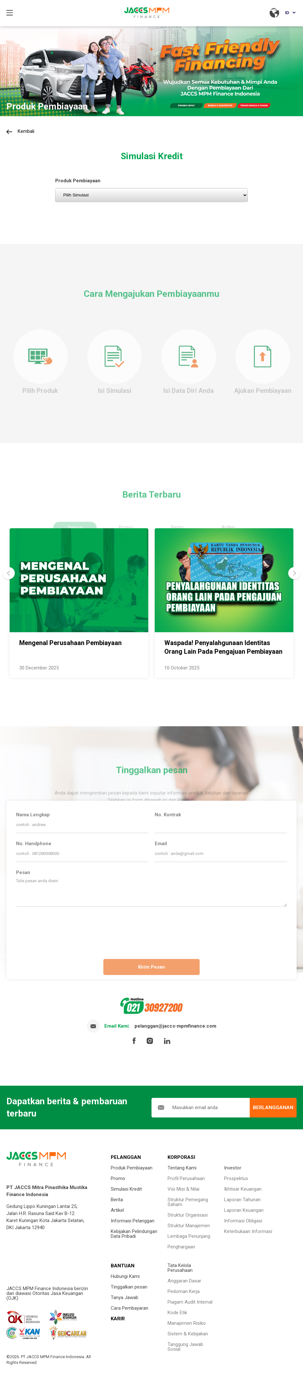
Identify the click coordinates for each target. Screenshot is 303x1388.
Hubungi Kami (125, 1276)
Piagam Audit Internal (190, 1302)
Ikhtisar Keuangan (243, 1189)
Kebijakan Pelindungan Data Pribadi (134, 1234)
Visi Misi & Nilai (183, 1189)
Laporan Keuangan (244, 1210)
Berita (117, 1200)
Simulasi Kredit (126, 1189)
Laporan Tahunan (242, 1200)
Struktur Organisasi (188, 1215)
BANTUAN (122, 1266)
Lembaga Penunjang (189, 1236)
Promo (118, 1178)
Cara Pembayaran (129, 1308)
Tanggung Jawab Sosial (185, 1346)
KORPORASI (181, 1157)
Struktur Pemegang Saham (188, 1202)
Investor (232, 1168)
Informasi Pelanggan (132, 1221)
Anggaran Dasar (184, 1281)
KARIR (118, 1319)
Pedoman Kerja (184, 1291)
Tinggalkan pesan (129, 1287)
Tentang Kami (182, 1168)
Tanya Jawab (124, 1297)
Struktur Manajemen (189, 1226)
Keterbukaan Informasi (248, 1231)
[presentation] (151, 930)
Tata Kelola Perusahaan (180, 1268)
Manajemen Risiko (187, 1323)
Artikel (117, 1210)
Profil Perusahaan (186, 1178)
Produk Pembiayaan (131, 1168)
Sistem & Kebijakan (188, 1334)
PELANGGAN (126, 1157)
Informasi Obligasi (243, 1221)
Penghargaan (181, 1247)
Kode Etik (177, 1312)
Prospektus (236, 1178)
